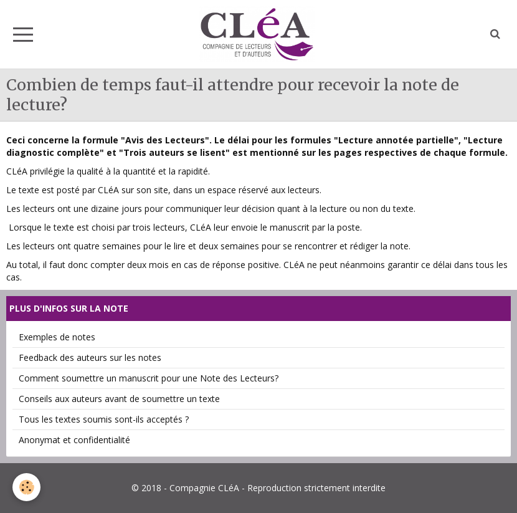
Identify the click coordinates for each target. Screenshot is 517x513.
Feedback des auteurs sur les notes (90, 357)
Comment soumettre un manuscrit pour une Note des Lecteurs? (148, 378)
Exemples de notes (57, 337)
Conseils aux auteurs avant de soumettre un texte (119, 399)
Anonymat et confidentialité (74, 440)
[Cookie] (26, 487)
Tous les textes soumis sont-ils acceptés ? (104, 419)
